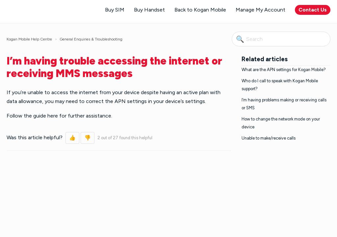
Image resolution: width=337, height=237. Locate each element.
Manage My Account (260, 10)
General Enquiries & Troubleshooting (91, 39)
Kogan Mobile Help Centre (29, 39)
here (52, 116)
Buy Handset (149, 10)
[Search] (281, 39)
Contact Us (312, 10)
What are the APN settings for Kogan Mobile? (284, 69)
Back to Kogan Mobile (200, 10)
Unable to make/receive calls (269, 138)
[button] (72, 138)
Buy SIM (114, 10)
